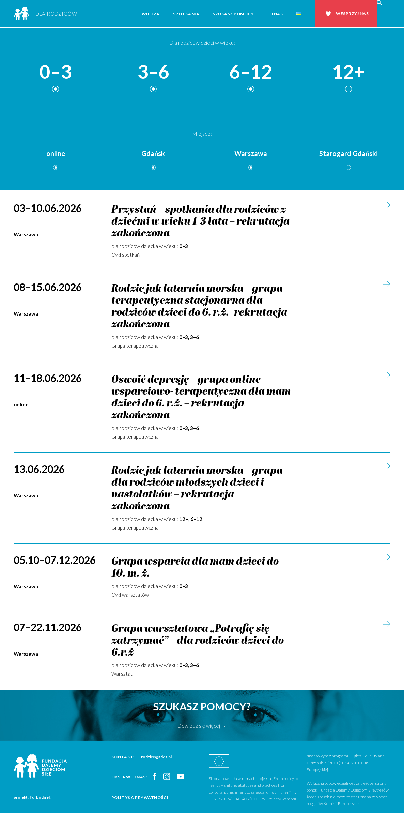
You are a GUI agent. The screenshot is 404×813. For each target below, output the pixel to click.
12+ (348, 72)
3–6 (153, 72)
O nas (276, 13)
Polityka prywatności (140, 797)
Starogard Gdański (348, 153)
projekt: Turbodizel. (32, 797)
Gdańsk (153, 153)
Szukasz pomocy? (234, 13)
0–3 (56, 72)
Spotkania (186, 13)
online (55, 153)
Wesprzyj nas (352, 13)
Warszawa (250, 153)
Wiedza (151, 13)
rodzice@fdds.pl (156, 757)
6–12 (250, 72)
